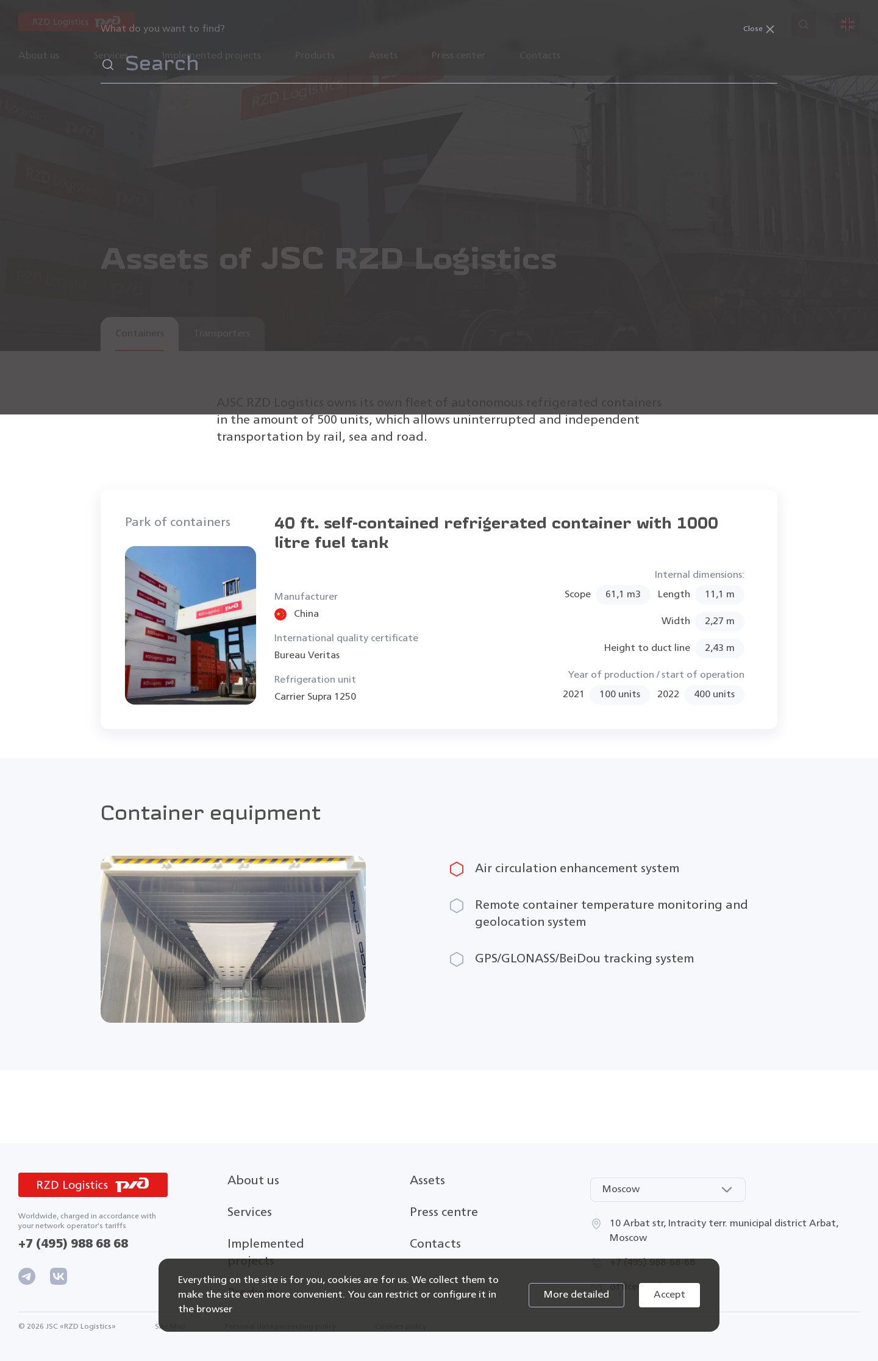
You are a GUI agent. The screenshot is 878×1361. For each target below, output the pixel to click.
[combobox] (668, 1190)
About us (253, 1181)
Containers (139, 334)
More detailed (576, 1295)
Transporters (221, 334)
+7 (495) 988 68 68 (73, 1244)
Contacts (539, 56)
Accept (669, 1295)
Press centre (444, 1212)
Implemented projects (211, 56)
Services (249, 1212)
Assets (427, 1181)
